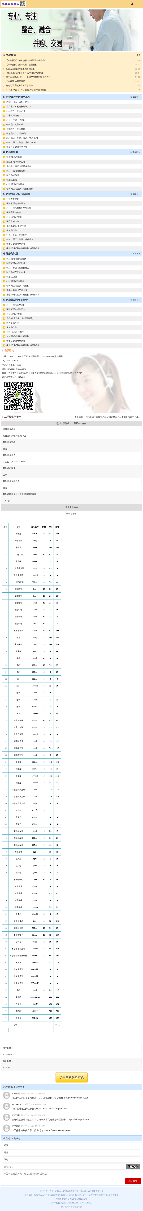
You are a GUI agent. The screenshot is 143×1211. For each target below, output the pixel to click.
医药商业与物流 (13, 212)
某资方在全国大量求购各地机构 (20, 69)
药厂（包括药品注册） (16, 170)
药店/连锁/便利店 (14, 157)
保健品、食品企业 (14, 124)
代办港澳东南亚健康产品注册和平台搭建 (24, 73)
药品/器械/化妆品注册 (16, 258)
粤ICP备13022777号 (78, 1199)
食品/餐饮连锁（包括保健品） (20, 318)
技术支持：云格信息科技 (71, 1207)
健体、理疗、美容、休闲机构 (20, 239)
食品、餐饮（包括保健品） (18, 267)
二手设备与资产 (13, 115)
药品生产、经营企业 (15, 111)
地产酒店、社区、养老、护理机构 (22, 138)
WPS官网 (16, 1093)
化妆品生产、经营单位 (16, 133)
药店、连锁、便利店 (15, 120)
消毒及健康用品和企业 (16, 290)
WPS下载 (16, 1115)
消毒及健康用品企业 (15, 244)
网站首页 (90, 417)
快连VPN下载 (17, 1104)
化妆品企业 (11, 230)
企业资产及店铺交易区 (106, 417)
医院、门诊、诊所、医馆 (17, 102)
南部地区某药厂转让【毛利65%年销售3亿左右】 (28, 77)
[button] (71, 47)
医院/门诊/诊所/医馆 (15, 162)
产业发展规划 (12, 199)
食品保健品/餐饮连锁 (16, 226)
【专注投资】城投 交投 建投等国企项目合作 (26, 60)
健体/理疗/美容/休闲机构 (17, 285)
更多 (138, 55)
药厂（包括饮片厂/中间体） (19, 208)
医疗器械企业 (12, 221)
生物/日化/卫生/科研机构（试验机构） (24, 248)
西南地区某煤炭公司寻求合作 (19, 85)
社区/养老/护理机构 (15, 184)
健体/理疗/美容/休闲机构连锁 (19, 188)
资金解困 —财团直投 (15, 81)
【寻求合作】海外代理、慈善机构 (21, 64)
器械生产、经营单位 (15, 129)
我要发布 (135, 97)
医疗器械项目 (12, 175)
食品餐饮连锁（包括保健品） (20, 166)
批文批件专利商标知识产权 (18, 106)
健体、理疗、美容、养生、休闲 (21, 142)
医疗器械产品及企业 (15, 272)
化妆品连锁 (11, 179)
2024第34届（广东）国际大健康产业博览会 (26, 89)
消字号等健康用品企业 (16, 147)
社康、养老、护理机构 (16, 235)
